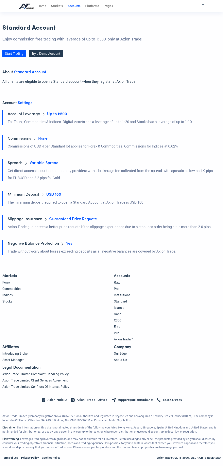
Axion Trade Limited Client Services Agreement (35, 380)
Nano (117, 314)
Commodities (11, 289)
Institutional (122, 295)
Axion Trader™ (123, 339)
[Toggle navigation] (202, 6)
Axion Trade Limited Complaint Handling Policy (35, 374)
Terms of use (10, 457)
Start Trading (14, 53)
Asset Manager (13, 360)
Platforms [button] (92, 6)
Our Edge (120, 353)
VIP (116, 333)
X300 (117, 320)
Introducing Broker (15, 353)
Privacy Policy (30, 457)
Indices (7, 295)
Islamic (119, 307)
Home (42, 6)
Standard (120, 301)
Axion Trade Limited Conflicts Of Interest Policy (35, 386)
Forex (6, 282)
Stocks (7, 301)
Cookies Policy (51, 457)
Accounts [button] (74, 6)
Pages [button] (108, 6)
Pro (116, 289)
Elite (117, 326)
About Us (120, 360)
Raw (117, 282)
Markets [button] (57, 6)
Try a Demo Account (46, 53)
